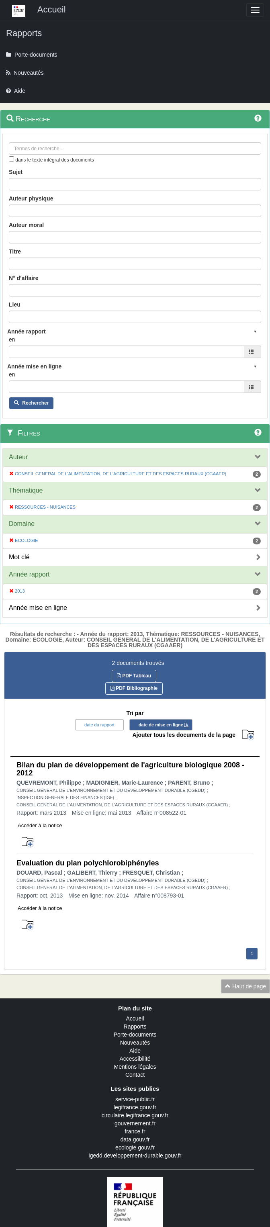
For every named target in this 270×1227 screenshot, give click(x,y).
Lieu (14, 304)
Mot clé (19, 557)
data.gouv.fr (135, 1139)
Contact (135, 1075)
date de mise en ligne (161, 724)
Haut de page (245, 986)
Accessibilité (134, 1058)
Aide (135, 1050)
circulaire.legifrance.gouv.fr (135, 1115)
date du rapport (99, 724)
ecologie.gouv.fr (135, 1147)
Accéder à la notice (40, 825)
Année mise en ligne (38, 607)
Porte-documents (135, 1034)
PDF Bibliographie (134, 688)
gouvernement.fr (135, 1123)
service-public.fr (135, 1099)
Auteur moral (26, 225)
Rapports (135, 1026)
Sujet (15, 172)
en (12, 339)
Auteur (18, 457)
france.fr (135, 1131)
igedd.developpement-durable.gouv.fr (135, 1155)
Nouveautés (135, 1042)
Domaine (22, 523)
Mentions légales (135, 1066)
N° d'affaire (24, 278)
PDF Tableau (134, 676)
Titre (15, 251)
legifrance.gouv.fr (135, 1107)
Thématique (26, 490)
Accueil (135, 1018)
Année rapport (29, 574)
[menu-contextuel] (11, 159)
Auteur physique (31, 198)
